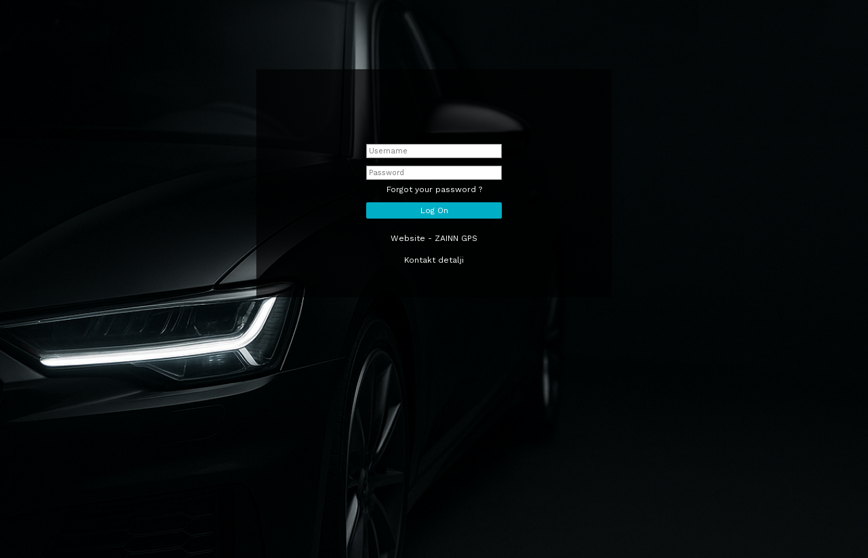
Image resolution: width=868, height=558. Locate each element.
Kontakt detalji (434, 260)
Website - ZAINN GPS (434, 238)
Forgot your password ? (434, 189)
